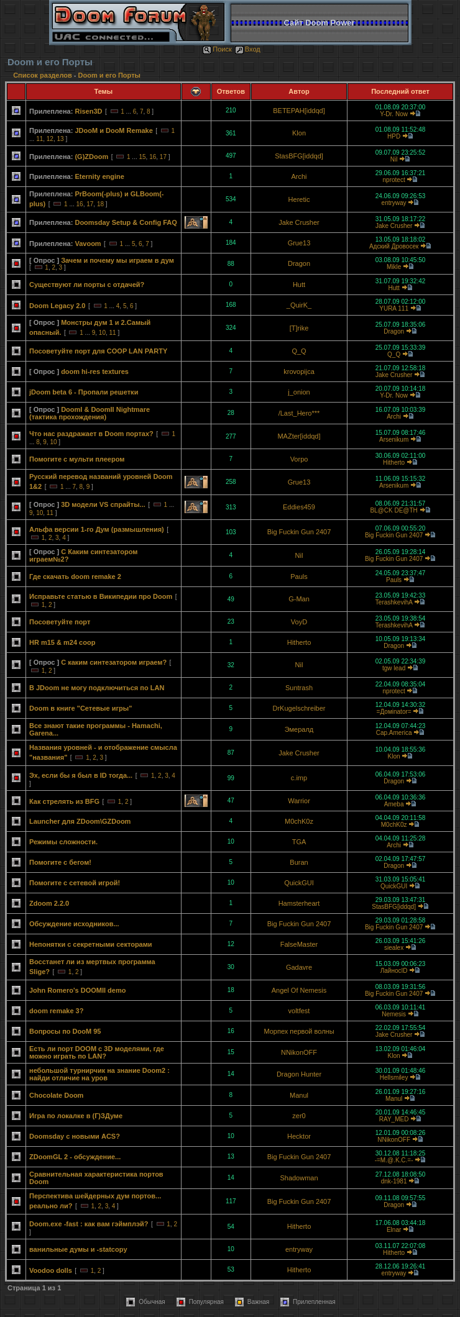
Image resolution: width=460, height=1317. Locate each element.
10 (102, 332)
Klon (299, 133)
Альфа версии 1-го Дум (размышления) (96, 529)
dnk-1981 (394, 1181)
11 (39, 138)
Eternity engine (99, 176)
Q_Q (299, 351)
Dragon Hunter (299, 1074)
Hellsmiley (394, 1077)
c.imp (299, 778)
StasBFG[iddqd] (299, 156)
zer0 (298, 1115)
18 (100, 204)
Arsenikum (393, 439)
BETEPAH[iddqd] (299, 110)
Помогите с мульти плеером (76, 459)
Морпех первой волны (299, 1031)
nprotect (394, 179)
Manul (299, 1095)
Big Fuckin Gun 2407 (299, 531)
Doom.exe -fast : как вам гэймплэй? (89, 1224)
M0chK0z (299, 821)
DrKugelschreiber (299, 708)
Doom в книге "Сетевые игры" (80, 708)
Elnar (394, 1229)
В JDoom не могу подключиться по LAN (96, 687)
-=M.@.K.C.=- (394, 1160)
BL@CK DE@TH (393, 510)
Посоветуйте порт (59, 622)
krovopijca (299, 371)
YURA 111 (393, 308)
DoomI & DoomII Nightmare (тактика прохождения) (89, 413)
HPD (393, 136)
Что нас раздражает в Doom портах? (91, 433)
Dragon (299, 263)
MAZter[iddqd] (298, 436)
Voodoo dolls (50, 1270)
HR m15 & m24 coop (62, 642)
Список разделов (43, 75)
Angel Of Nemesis (299, 990)
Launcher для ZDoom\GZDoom (80, 821)
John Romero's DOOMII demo (77, 990)
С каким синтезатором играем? (114, 662)
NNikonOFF (299, 1052)
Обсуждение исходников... (74, 923)
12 (50, 138)
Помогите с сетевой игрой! (74, 882)
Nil (394, 159)
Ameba (394, 804)
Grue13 (299, 243)
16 (152, 156)
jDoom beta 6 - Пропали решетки (83, 392)
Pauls (299, 576)
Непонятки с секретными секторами (90, 944)
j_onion (299, 392)
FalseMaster (299, 944)
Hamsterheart (299, 903)
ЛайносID (394, 970)
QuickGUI (299, 882)
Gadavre (299, 967)
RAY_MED (394, 1119)
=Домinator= (394, 711)
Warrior (299, 800)
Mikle (394, 266)
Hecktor (299, 1136)
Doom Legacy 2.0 (57, 305)
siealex (393, 947)
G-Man (299, 599)
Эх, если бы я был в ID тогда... (80, 775)
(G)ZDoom (91, 156)
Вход (247, 49)
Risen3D (88, 111)
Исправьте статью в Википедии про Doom (100, 596)
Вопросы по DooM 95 (65, 1031)
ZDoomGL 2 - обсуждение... (75, 1156)
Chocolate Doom (56, 1095)
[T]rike (299, 328)
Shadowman (299, 1178)
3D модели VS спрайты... (103, 504)
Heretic (299, 199)
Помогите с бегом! (60, 862)
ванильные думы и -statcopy (78, 1249)
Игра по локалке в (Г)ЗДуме (75, 1115)
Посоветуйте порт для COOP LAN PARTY (98, 351)
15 (142, 156)
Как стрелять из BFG (64, 801)
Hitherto (394, 462)
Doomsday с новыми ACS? (74, 1136)
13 (60, 138)
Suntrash (299, 687)
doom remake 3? (56, 1010)
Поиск (217, 49)
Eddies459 (299, 507)
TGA (299, 841)
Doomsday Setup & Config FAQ (126, 222)
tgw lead (393, 668)
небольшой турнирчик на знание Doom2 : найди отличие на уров (99, 1074)
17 (163, 156)
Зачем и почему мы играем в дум (117, 260)
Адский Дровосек (393, 246)
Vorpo (299, 459)
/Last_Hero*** (299, 413)
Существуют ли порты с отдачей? (86, 284)
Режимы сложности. (63, 841)
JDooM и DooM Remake (113, 130)
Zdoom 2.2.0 (49, 903)
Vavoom (88, 243)
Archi (298, 176)
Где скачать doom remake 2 (75, 576)
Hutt (299, 284)
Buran (299, 862)
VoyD (299, 622)
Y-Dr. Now (394, 114)
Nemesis (394, 1014)
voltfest (299, 1010)
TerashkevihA (393, 602)
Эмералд (299, 729)
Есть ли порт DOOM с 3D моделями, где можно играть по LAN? (96, 1052)
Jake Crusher (298, 222)
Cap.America (394, 732)
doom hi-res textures (95, 371)
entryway (394, 202)
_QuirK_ (299, 305)
